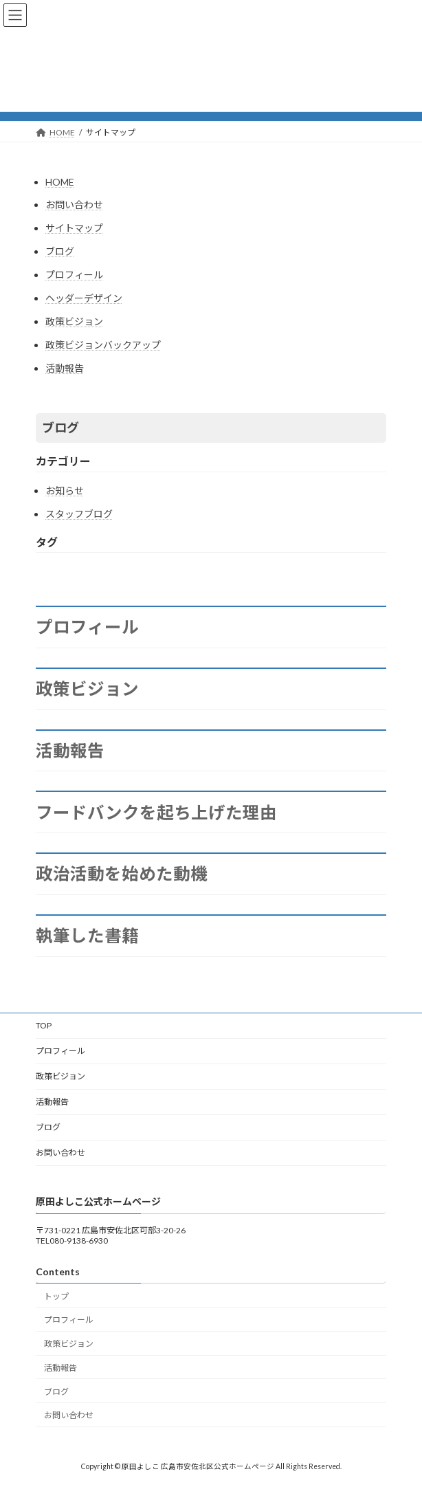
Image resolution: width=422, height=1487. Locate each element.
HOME (59, 182)
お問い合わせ (74, 204)
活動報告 (64, 368)
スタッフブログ (79, 514)
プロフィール (74, 274)
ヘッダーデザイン (83, 298)
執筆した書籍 (87, 936)
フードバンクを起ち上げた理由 (156, 812)
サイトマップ (74, 228)
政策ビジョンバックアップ (103, 345)
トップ (56, 1295)
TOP (44, 1025)
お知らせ (64, 490)
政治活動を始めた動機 (122, 874)
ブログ (59, 251)
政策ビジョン (74, 321)
